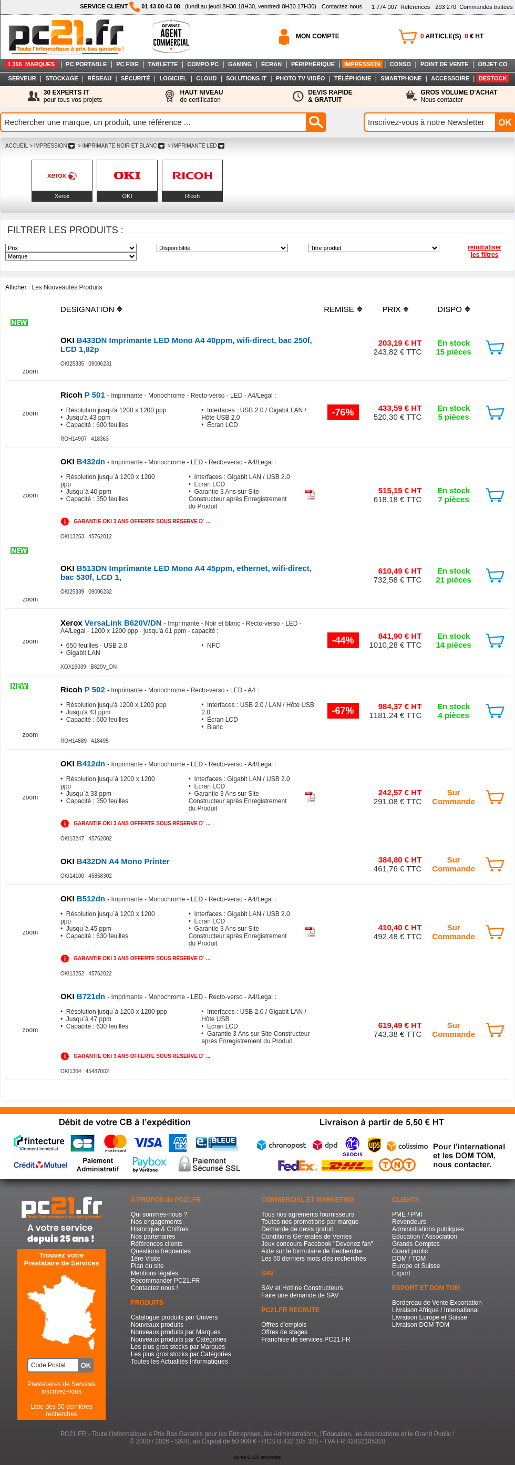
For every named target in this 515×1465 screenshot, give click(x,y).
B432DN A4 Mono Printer (115, 861)
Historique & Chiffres (160, 1229)
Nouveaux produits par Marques (176, 1332)
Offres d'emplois (283, 1324)
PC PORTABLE (86, 64)
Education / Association (424, 1236)
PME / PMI (407, 1214)
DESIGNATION (87, 309)
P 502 (83, 689)
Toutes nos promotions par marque (309, 1221)
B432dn (83, 461)
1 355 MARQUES (31, 64)
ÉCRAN (271, 64)
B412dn (83, 763)
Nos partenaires (153, 1236)
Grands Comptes (416, 1244)
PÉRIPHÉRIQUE (313, 64)
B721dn (83, 996)
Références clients (157, 1244)
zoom (30, 371)
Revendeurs (409, 1221)
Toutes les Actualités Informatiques (179, 1361)
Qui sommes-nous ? (159, 1214)
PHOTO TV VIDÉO (300, 78)
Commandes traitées (473, 7)
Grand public (410, 1251)
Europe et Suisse (416, 1266)
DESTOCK (493, 78)
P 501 (83, 394)
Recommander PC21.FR (165, 1280)
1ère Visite (145, 1258)
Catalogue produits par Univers (174, 1317)
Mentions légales (154, 1273)
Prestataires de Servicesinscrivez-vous (61, 1387)
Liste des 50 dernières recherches (61, 1410)
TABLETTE (163, 64)
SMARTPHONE (400, 78)
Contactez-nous (342, 6)
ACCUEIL (16, 146)
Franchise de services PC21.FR (305, 1339)
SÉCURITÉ (135, 78)
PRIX (391, 309)
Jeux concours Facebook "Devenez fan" (317, 1244)
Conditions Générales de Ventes (306, 1236)
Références (401, 7)
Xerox (62, 196)
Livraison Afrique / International (435, 1310)
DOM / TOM (409, 1258)
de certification (201, 96)
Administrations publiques (428, 1229)
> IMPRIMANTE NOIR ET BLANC (121, 146)
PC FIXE (127, 64)
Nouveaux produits (157, 1324)
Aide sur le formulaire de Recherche (311, 1251)
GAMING (240, 64)
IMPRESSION (362, 64)
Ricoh (192, 196)
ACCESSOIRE (450, 78)
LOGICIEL (173, 78)
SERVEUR (22, 78)
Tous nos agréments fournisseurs (307, 1214)
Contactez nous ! (154, 1288)
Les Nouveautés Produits (67, 287)
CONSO (400, 64)
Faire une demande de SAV (299, 1295)
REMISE (339, 309)
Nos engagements (156, 1221)
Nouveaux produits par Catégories (178, 1339)
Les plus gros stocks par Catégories (181, 1354)
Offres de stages (284, 1332)
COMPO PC (203, 64)
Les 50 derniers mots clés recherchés (313, 1258)
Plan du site (147, 1266)
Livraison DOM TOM (420, 1324)
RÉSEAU (99, 78)
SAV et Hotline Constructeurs (302, 1288)
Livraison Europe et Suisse (429, 1317)
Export (401, 1273)
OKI (127, 196)
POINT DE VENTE (444, 64)
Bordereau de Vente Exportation (437, 1302)
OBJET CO (492, 64)
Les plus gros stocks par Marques (178, 1346)
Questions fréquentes (161, 1251)
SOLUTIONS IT (246, 78)
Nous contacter (459, 96)
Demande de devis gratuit (297, 1229)
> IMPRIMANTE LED (196, 146)
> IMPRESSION (52, 146)
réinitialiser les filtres (484, 251)
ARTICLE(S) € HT (451, 36)
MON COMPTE (317, 36)
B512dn (83, 898)
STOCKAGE (61, 78)
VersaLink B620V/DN (112, 622)
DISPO (449, 309)
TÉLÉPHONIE (352, 78)
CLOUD (206, 78)
